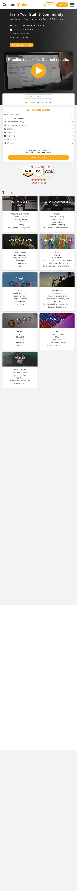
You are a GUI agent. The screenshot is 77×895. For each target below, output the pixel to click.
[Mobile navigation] (72, 5)
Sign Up (62, 4)
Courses (30, 102)
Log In (49, 4)
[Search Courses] (27, 96)
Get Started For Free (21, 45)
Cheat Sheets (19, 29)
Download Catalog (38, 157)
